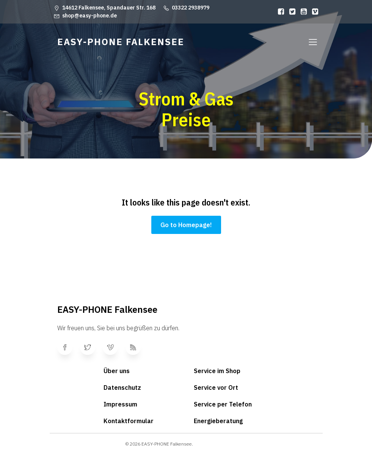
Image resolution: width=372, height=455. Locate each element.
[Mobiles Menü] (313, 41)
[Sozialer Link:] (279, 11)
